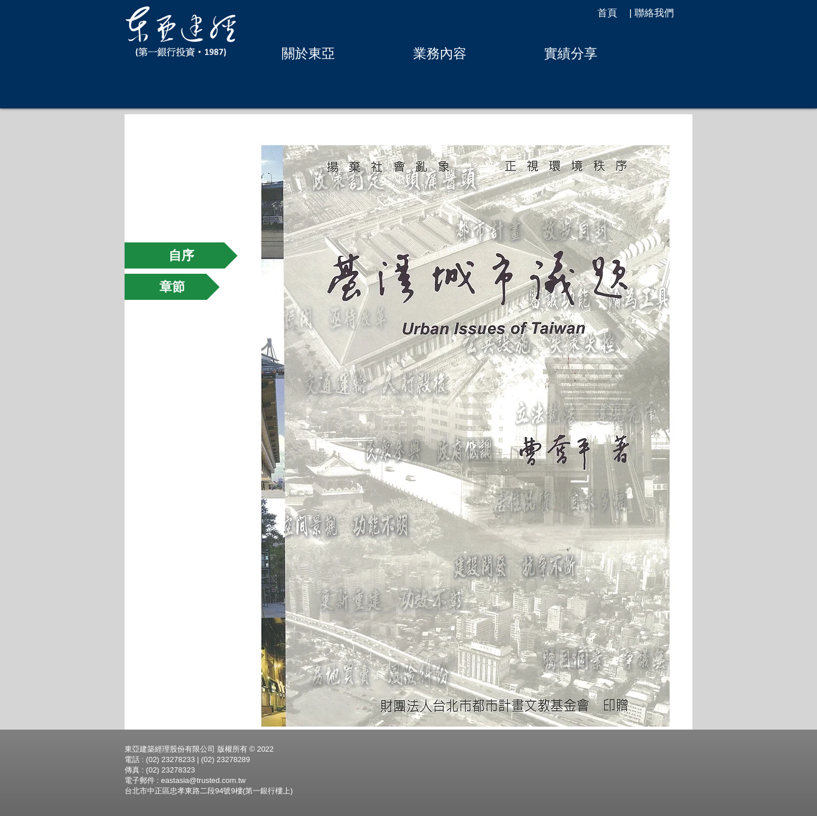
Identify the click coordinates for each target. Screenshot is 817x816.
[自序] (181, 255)
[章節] (172, 287)
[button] (308, 53)
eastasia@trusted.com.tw (203, 780)
